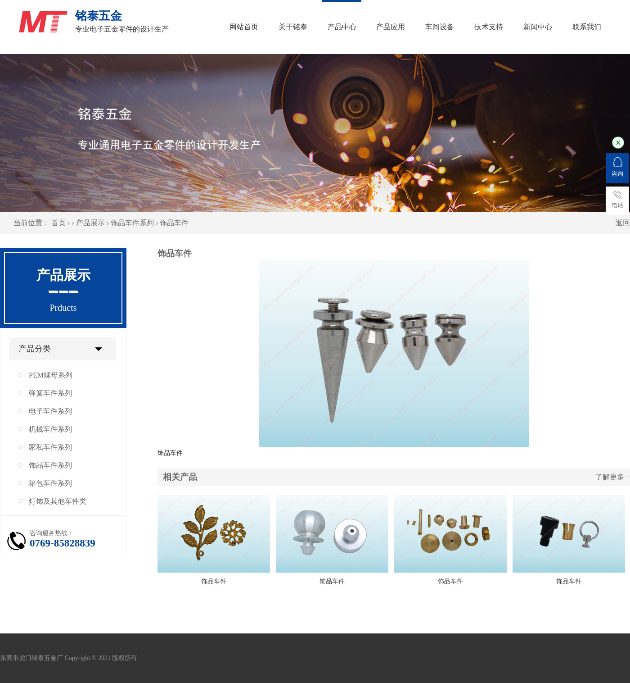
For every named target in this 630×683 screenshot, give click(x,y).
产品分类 (34, 348)
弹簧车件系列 (50, 393)
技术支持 (488, 27)
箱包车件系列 (50, 483)
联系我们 (586, 27)
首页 (58, 223)
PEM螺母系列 (50, 375)
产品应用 (390, 27)
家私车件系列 (50, 447)
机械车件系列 (50, 429)
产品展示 (90, 223)
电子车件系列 (50, 411)
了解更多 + (612, 477)
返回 (623, 223)
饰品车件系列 (132, 223)
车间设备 (439, 27)
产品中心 (342, 27)
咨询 (617, 167)
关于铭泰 (293, 27)
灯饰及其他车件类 (57, 501)
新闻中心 (537, 27)
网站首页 (244, 27)
